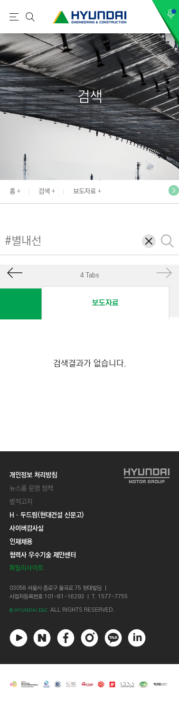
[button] (174, 190)
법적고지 (20, 502)
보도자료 (84, 191)
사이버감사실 (26, 528)
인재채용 (20, 541)
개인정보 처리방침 (33, 475)
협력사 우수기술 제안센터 (42, 555)
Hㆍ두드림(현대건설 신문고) (46, 515)
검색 (44, 191)
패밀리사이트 (26, 568)
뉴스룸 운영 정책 (31, 488)
